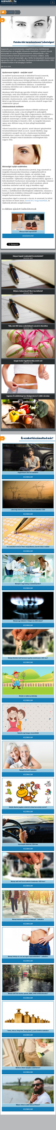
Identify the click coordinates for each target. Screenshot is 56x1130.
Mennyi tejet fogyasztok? (28, 231)
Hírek (10, 12)
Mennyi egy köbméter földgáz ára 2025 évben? (28, 621)
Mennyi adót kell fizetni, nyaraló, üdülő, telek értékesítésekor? (28, 993)
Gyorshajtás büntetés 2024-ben (28, 844)
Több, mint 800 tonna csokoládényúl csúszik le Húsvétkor (28, 326)
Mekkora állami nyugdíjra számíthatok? (28, 1068)
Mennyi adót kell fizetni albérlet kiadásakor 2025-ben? (28, 881)
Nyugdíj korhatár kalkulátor (28, 770)
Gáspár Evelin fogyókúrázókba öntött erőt (28, 361)
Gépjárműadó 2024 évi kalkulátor (28, 472)
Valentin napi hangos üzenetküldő (28, 733)
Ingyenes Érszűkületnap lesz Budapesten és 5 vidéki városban (28, 396)
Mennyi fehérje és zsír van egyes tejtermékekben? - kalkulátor (28, 956)
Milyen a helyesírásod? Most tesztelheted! (28, 291)
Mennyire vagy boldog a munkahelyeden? (28, 584)
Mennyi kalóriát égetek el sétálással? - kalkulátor (28, 919)
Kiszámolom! (28, 236)
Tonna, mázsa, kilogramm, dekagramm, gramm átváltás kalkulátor (28, 1030)
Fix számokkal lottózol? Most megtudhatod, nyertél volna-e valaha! (28, 547)
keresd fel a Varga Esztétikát (36, 200)
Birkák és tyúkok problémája (28, 696)
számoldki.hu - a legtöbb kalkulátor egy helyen (8, 2)
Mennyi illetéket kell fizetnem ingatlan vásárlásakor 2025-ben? (28, 658)
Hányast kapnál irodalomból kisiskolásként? (28, 256)
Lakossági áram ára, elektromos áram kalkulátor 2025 (28, 510)
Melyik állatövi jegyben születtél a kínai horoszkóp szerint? (28, 807)
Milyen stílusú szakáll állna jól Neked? (28, 1105)
